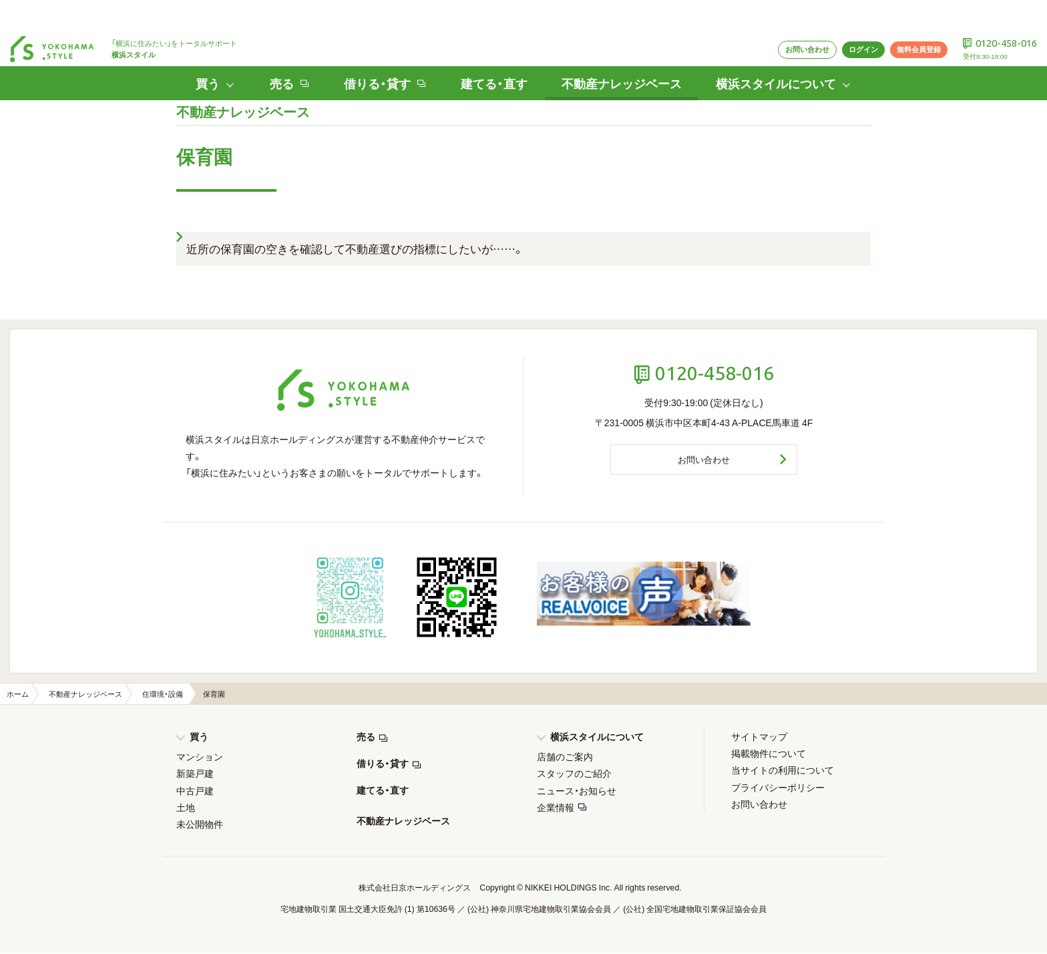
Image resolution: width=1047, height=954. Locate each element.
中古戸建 (195, 791)
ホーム (18, 695)
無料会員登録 (901, 17)
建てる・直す (487, 52)
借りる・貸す (383, 764)
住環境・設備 (162, 695)
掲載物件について (768, 754)
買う (199, 737)
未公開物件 (199, 825)
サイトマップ (759, 737)
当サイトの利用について (782, 771)
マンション (199, 757)
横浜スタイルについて (597, 737)
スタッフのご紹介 (574, 774)
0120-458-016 (999, 10)
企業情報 (555, 808)
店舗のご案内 (565, 757)
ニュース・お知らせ (576, 791)
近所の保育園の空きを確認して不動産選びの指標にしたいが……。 (355, 248)
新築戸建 (195, 774)
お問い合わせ (775, 17)
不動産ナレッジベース (625, 52)
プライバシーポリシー (778, 788)
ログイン (838, 17)
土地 (185, 808)
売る (366, 737)
